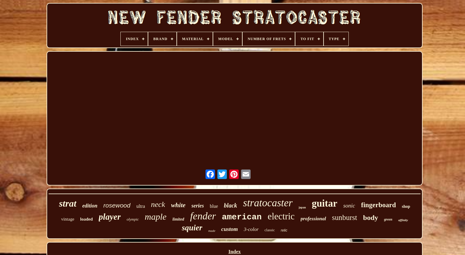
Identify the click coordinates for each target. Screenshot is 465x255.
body (370, 217)
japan (302, 207)
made (211, 230)
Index (234, 251)
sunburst (344, 217)
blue (214, 206)
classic (270, 230)
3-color (251, 229)
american (242, 217)
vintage (67, 219)
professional (313, 218)
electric (280, 216)
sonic (349, 205)
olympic (133, 219)
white (178, 205)
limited (178, 219)
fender (203, 215)
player (110, 216)
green (388, 219)
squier (192, 227)
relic (284, 230)
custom (229, 229)
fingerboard (378, 205)
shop (406, 206)
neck (158, 204)
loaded (86, 219)
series (198, 206)
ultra (140, 206)
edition (90, 206)
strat (68, 203)
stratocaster (268, 203)
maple (155, 216)
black (230, 205)
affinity (403, 220)
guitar (324, 203)
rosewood (116, 205)
